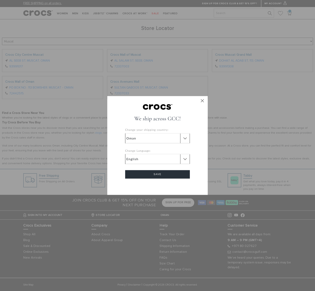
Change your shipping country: (147, 130)
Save (157, 174)
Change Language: (138, 150)
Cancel (158, 186)
